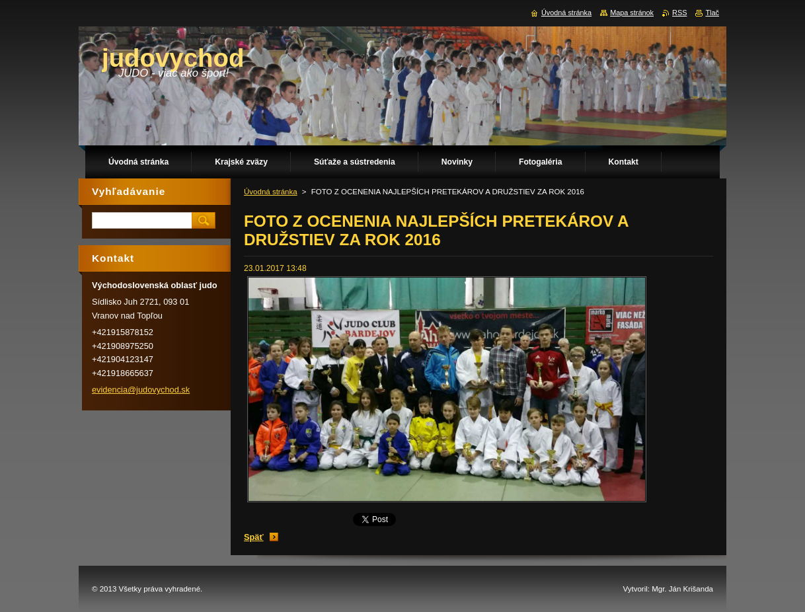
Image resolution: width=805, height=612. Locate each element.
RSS (679, 13)
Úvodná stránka (270, 192)
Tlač (712, 13)
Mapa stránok (632, 13)
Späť (254, 537)
